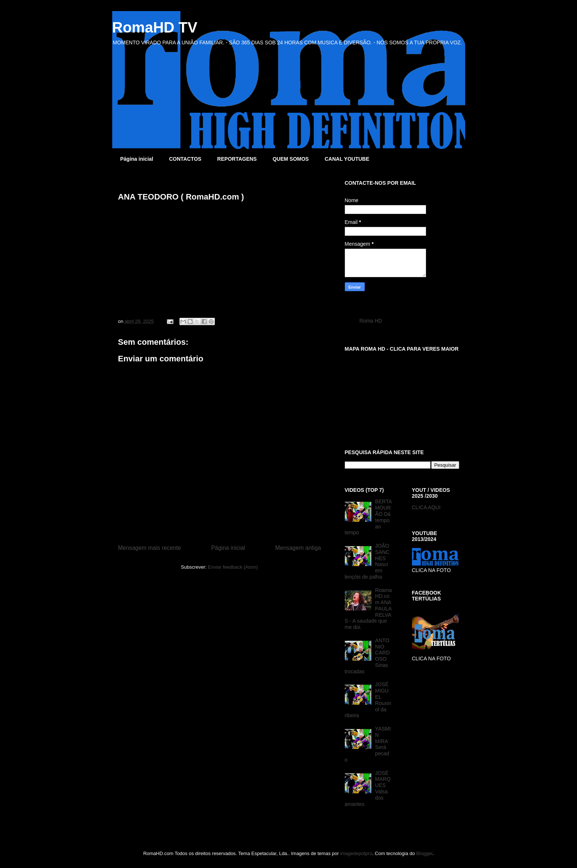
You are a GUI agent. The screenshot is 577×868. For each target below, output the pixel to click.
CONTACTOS (185, 159)
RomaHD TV (155, 27)
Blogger (424, 853)
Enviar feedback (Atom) (233, 567)
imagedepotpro (356, 853)
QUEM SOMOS (290, 159)
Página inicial (136, 159)
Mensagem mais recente (149, 548)
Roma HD (371, 321)
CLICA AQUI (426, 507)
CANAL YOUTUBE (346, 159)
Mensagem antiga (298, 548)
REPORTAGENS (237, 159)
